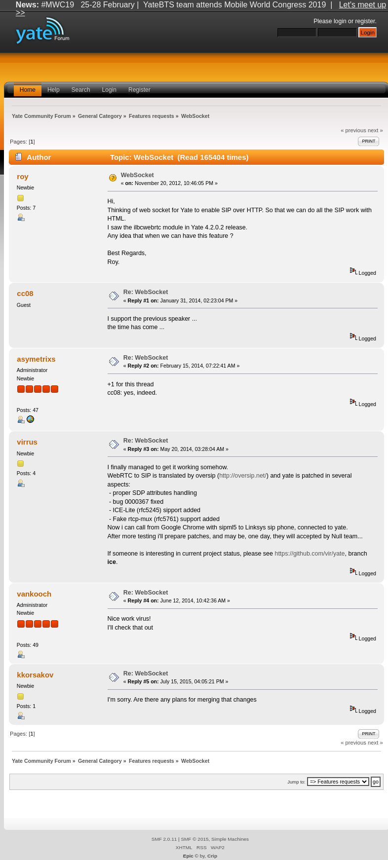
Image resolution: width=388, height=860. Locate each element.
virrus (27, 442)
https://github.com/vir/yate (309, 553)
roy (22, 176)
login (340, 21)
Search (81, 89)
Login (109, 89)
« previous (353, 130)
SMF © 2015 (194, 839)
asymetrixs (36, 359)
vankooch (34, 594)
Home (28, 89)
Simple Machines (230, 839)
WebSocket (137, 175)
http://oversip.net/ (243, 475)
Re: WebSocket (145, 292)
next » (375, 130)
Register (139, 89)
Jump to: (296, 782)
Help (53, 89)
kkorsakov (35, 675)
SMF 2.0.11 (164, 839)
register (365, 21)
